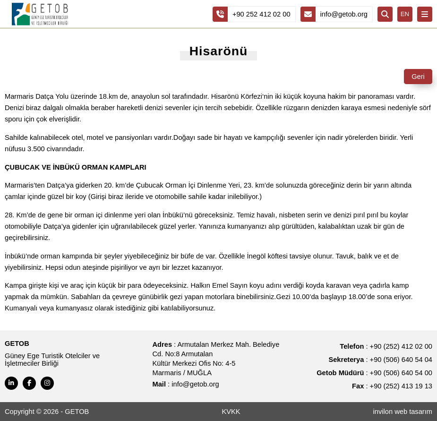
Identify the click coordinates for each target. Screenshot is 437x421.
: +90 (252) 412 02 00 (386, 346)
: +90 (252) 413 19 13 (392, 386)
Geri (418, 76)
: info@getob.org (186, 384)
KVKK (231, 411)
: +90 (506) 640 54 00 (374, 373)
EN (405, 13)
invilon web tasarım (402, 411)
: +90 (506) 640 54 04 (380, 359)
